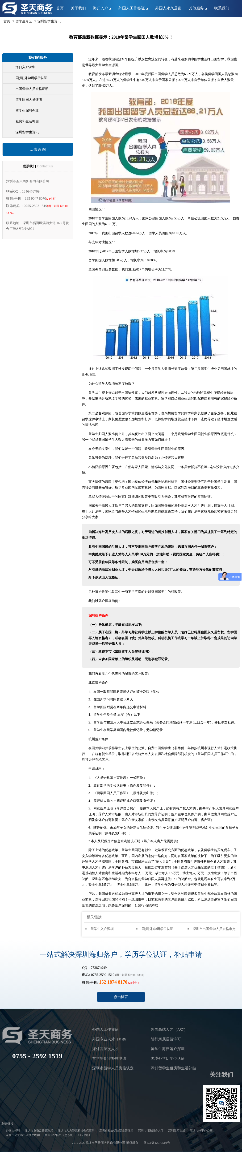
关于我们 (78, 8)
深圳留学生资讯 (49, 21)
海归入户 (102, 8)
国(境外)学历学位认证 (157, 929)
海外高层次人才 (105, 1049)
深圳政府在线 (176, 1130)
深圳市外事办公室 (201, 1130)
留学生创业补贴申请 (109, 1058)
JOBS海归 (84, 1135)
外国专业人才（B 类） (111, 1039)
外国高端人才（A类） (169, 1029)
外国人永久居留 (168, 8)
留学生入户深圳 (102, 929)
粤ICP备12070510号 (157, 1142)
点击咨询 (37, 149)
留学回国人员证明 (29, 99)
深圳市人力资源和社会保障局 (76, 1130)
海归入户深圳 (25, 67)
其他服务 (198, 8)
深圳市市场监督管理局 (39, 1130)
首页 (60, 8)
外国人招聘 (13, 1130)
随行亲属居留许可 (166, 1039)
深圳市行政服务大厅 (150, 1130)
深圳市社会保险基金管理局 (116, 1130)
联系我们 (221, 8)
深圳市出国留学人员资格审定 (214, 929)
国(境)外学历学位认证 (31, 78)
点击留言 (121, 997)
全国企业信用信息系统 (59, 1135)
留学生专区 (24, 21)
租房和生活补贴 (27, 121)
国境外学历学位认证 (168, 1058)
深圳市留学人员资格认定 (113, 1068)
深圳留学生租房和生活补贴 (173, 1068)
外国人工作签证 (133, 8)
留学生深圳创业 (27, 110)
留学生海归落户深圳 (168, 1049)
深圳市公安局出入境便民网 (23, 1135)
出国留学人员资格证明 (32, 89)
